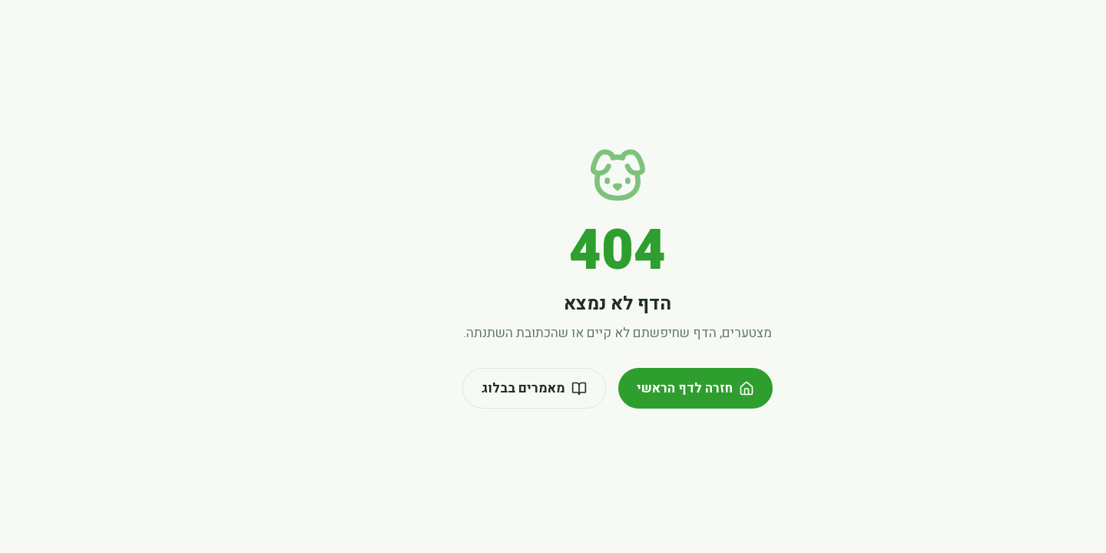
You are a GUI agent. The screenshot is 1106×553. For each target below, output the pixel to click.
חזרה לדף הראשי (631, 388)
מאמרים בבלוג (469, 388)
